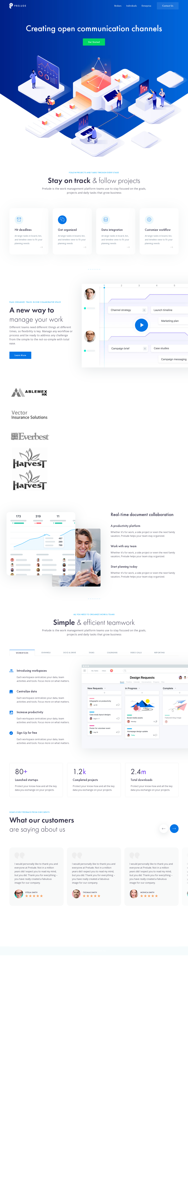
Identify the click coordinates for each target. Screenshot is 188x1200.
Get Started (94, 47)
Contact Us (167, 5)
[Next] (174, 828)
